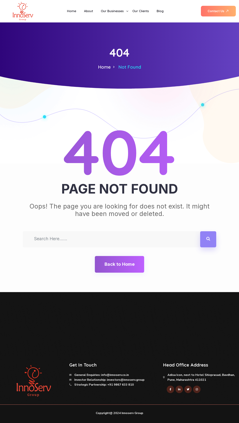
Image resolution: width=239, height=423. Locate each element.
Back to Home (119, 264)
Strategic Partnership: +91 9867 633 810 (104, 385)
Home (104, 67)
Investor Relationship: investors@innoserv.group (109, 380)
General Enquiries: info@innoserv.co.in (101, 375)
